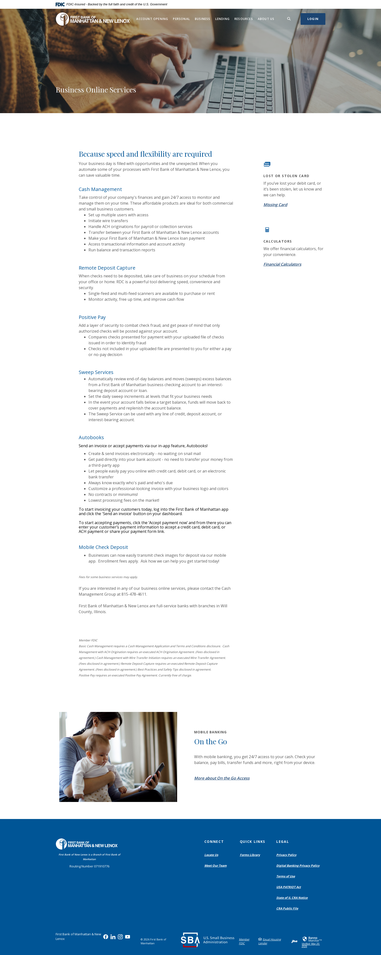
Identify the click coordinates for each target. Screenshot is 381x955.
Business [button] (202, 19)
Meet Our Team (215, 866)
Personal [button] (181, 19)
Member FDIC (244, 941)
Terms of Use (285, 876)
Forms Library (250, 855)
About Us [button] (266, 19)
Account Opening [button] (152, 19)
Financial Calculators (282, 264)
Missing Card (275, 204)
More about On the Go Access (222, 778)
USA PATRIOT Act (288, 887)
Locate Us (211, 855)
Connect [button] (214, 841)
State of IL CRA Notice (292, 898)
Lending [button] (222, 19)
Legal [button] (282, 841)
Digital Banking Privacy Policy (299, 866)
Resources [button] (243, 19)
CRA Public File (288, 908)
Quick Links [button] (252, 841)
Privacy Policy (286, 855)
